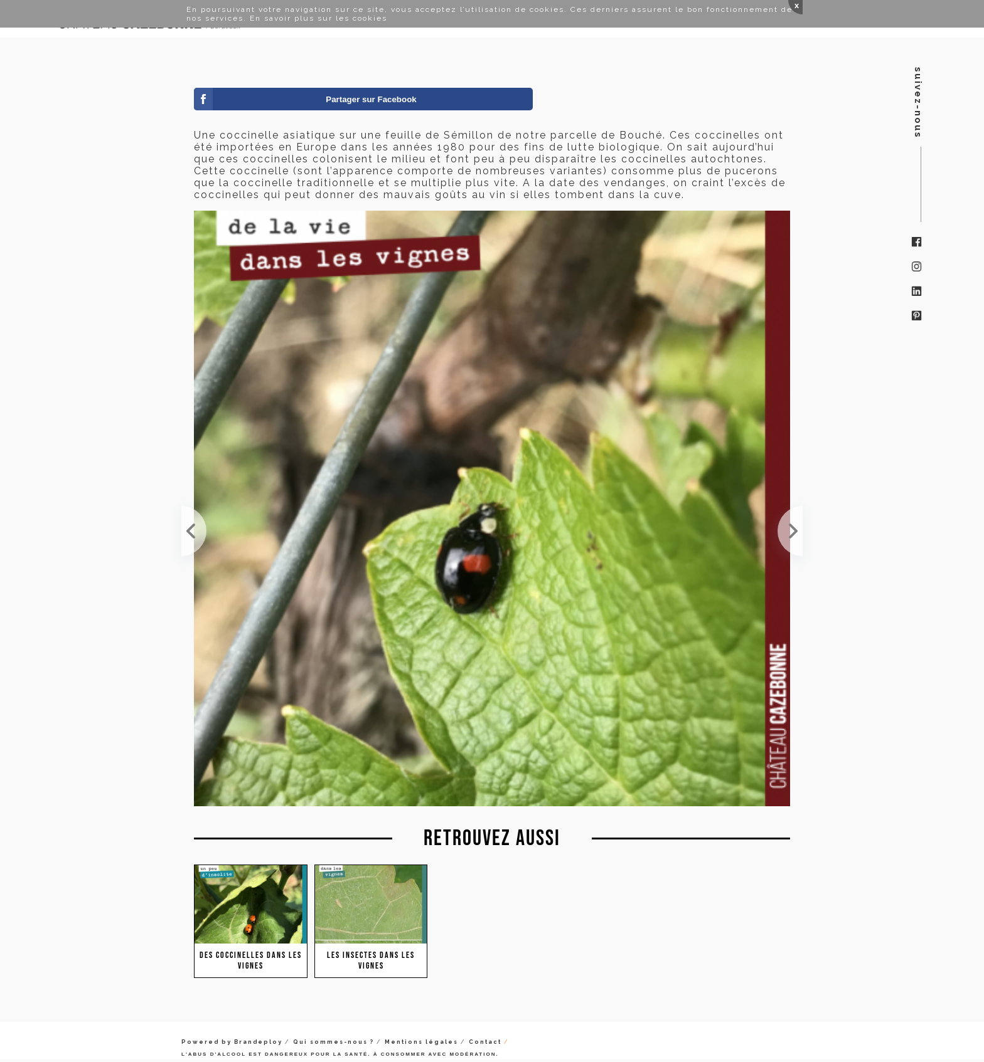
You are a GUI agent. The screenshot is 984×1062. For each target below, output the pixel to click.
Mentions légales (421, 1042)
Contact (485, 1042)
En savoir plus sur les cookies (318, 18)
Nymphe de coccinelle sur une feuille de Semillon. (193, 531)
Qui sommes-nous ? (333, 1042)
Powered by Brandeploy (231, 1042)
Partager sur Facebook (371, 99)
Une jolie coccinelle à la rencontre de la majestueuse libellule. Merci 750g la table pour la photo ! (790, 531)
